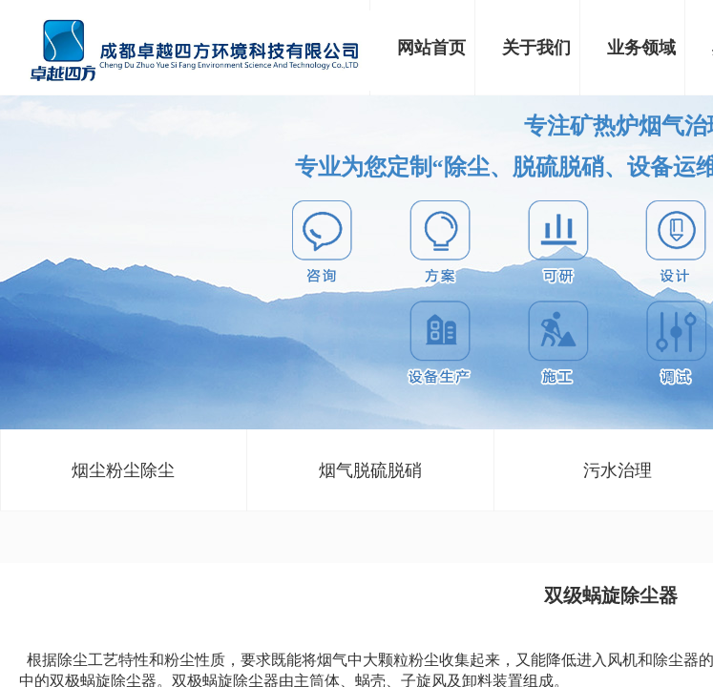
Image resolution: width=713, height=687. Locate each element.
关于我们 (536, 47)
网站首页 (431, 47)
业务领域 (641, 47)
